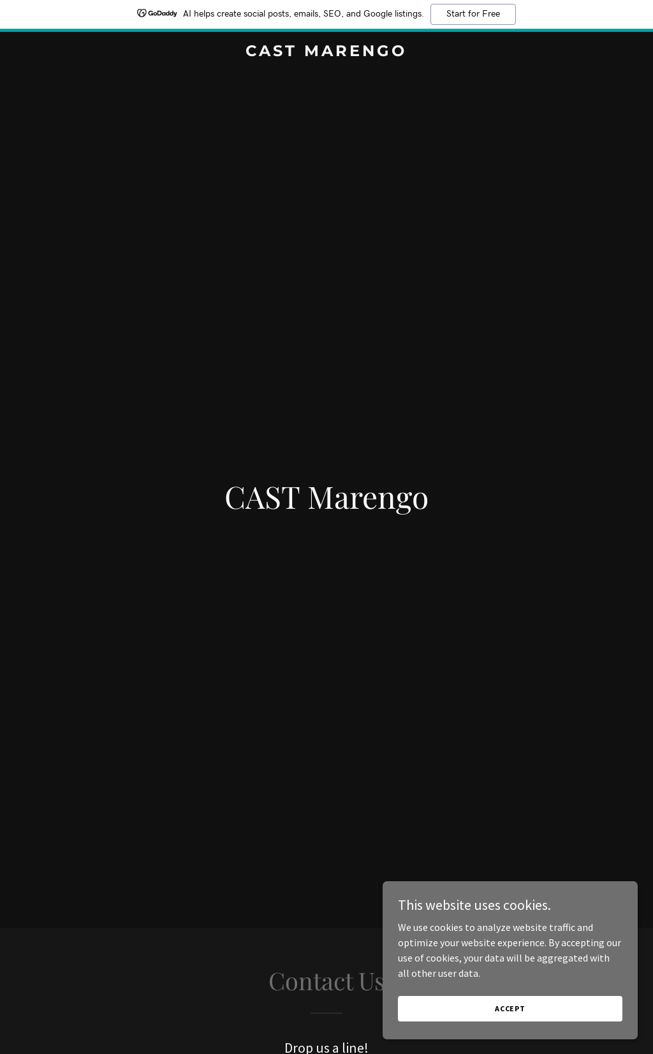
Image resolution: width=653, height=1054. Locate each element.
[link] (326, 52)
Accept (510, 1017)
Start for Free (473, 14)
